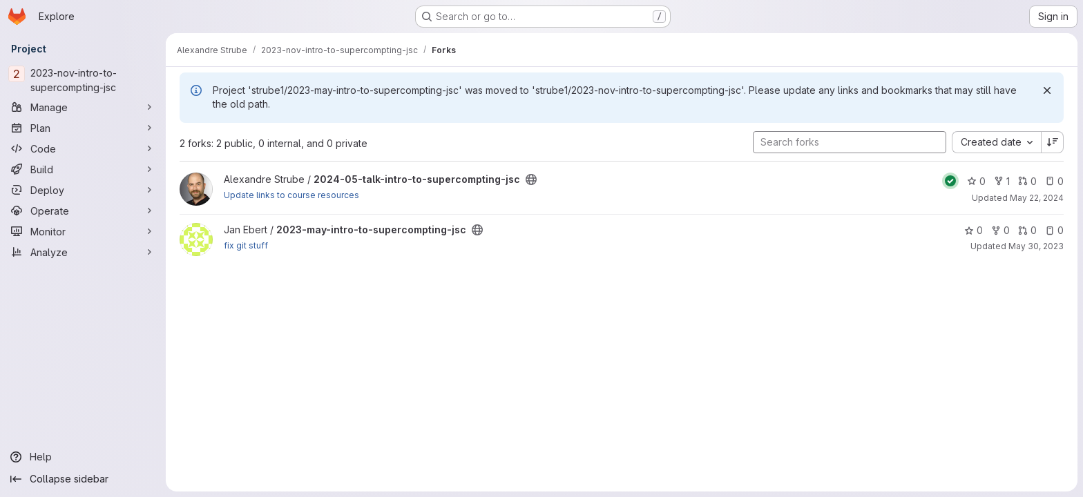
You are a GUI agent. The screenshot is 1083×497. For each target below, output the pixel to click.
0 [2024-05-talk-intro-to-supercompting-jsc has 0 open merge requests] (1027, 181)
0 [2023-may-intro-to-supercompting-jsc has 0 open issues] (1054, 230)
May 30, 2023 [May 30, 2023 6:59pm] (1036, 246)
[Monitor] (83, 231)
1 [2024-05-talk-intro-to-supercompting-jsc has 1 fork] (1002, 181)
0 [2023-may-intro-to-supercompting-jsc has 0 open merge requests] (1027, 230)
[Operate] (83, 210)
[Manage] (83, 107)
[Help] (83, 457)
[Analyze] (83, 252)
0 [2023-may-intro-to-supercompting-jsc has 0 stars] (973, 230)
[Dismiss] (1047, 90)
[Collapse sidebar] (83, 479)
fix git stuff (246, 245)
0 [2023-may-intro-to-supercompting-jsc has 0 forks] (1000, 230)
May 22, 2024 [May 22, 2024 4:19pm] (1037, 198)
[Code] (83, 148)
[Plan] (83, 127)
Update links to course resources (291, 195)
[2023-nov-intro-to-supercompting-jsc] (83, 80)
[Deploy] (83, 189)
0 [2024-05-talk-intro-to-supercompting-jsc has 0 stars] (976, 181)
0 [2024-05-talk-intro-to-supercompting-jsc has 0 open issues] (1054, 181)
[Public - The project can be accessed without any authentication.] (531, 179)
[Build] (83, 169)
